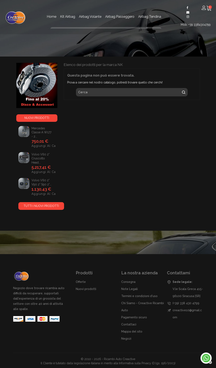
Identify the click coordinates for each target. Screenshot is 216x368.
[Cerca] (132, 92)
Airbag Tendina (149, 17)
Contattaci (128, 324)
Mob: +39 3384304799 (196, 24)
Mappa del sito (131, 331)
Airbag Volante (90, 17)
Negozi (126, 338)
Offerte (81, 282)
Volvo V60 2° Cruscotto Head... (40, 158)
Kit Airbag (67, 17)
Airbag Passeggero (119, 17)
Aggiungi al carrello (35, 145)
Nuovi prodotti (86, 289)
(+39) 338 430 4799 (186, 303)
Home (51, 17)
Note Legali (129, 289)
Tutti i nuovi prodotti (41, 206)
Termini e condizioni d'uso (139, 296)
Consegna (128, 282)
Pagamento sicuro (134, 317)
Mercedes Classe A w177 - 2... (41, 132)
